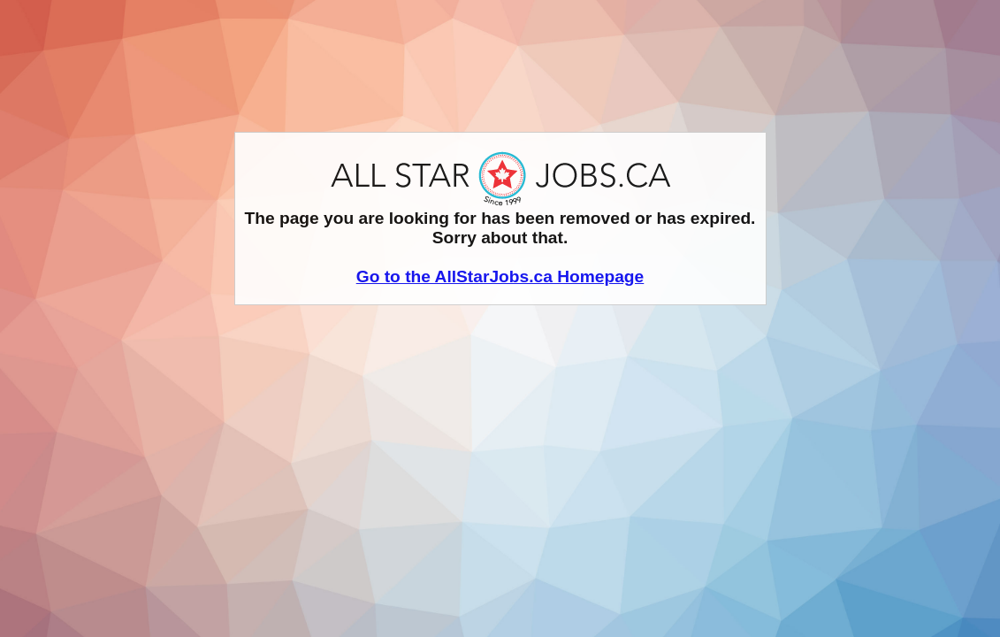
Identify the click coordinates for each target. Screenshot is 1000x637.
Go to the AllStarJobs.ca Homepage (500, 276)
